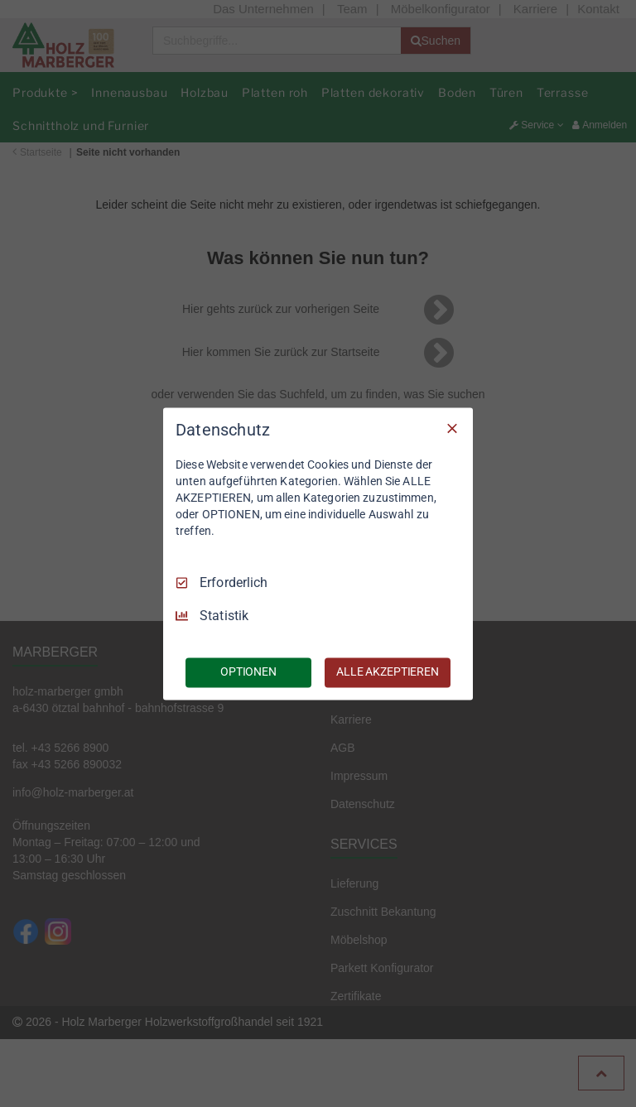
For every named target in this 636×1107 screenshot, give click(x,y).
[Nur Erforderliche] (452, 428)
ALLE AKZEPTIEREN (387, 671)
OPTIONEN (248, 671)
